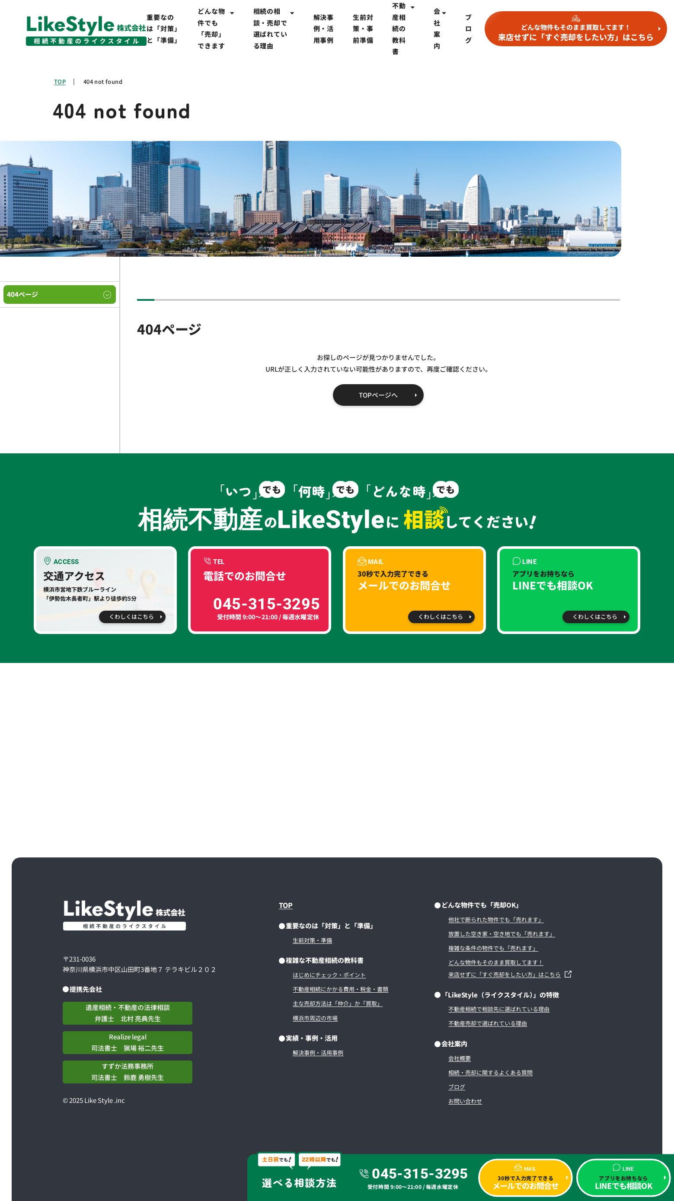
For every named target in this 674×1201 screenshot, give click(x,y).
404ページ (22, 294)
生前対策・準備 (312, 940)
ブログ (468, 29)
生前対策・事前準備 (363, 29)
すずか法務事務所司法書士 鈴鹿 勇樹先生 (127, 1071)
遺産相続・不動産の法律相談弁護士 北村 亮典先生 (128, 1013)
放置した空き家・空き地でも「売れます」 (501, 934)
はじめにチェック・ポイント (329, 975)
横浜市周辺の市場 (315, 1018)
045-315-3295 (420, 1174)
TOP (60, 81)
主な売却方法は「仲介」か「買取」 (338, 1003)
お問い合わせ (465, 1101)
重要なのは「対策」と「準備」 (163, 29)
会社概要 (459, 1058)
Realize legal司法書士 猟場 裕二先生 (127, 1042)
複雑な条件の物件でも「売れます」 (493, 948)
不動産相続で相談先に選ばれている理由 (498, 1009)
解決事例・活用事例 (323, 29)
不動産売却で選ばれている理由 (487, 1023)
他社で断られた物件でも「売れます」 (496, 919)
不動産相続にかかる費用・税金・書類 (340, 989)
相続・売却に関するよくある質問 (490, 1072)
